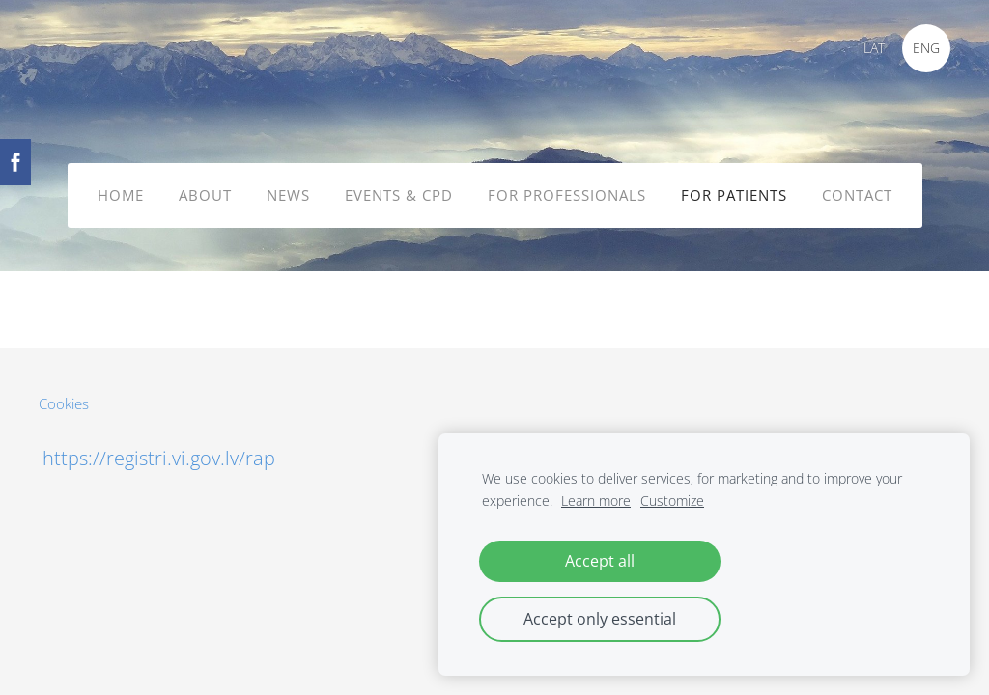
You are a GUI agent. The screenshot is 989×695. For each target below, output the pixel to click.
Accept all (600, 560)
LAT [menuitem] (874, 48)
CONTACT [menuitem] (857, 195)
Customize (672, 500)
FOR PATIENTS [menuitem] (734, 195)
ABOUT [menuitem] (205, 195)
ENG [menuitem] (926, 48)
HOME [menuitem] (121, 195)
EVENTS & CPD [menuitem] (399, 195)
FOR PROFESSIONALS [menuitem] (567, 195)
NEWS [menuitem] (288, 195)
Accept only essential (599, 618)
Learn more (596, 500)
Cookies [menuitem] (64, 403)
